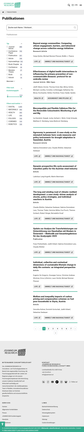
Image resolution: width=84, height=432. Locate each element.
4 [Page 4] (57, 329)
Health (38, 98)
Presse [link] (4, 413)
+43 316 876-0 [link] (46, 372)
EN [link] (76, 5)
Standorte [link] (5, 419)
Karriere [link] (4, 406)
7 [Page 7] (70, 329)
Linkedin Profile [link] (43, 381)
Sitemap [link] (44, 419)
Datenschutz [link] (46, 409)
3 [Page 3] (52, 329)
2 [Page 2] (48, 329)
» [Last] (55, 333)
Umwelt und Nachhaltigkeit (59, 61)
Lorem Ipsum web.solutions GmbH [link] (27, 430)
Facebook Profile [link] (48, 381)
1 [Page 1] (44, 329)
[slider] (7, 96)
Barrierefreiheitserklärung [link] (50, 406)
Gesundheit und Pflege (60, 98)
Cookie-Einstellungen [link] (48, 422)
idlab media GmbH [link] (9, 430)
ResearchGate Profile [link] (57, 381)
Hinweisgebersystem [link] (48, 413)
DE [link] (73, 5)
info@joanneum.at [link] (47, 374)
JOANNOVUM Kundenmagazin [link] (11, 416)
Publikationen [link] (6, 422)
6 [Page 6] (66, 329)
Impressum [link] (45, 416)
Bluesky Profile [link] (65, 381)
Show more (10, 81)
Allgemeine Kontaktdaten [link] (10, 409)
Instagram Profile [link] (61, 381)
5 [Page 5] (61, 329)
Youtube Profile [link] (52, 381)
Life (37, 61)
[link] (2, 424)
